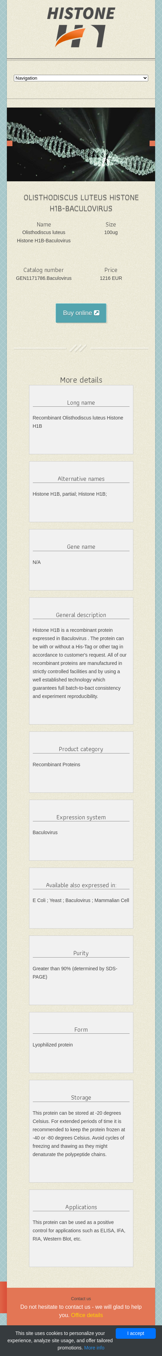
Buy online (81, 313)
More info (94, 1347)
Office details (87, 1315)
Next (152, 143)
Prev (9, 143)
